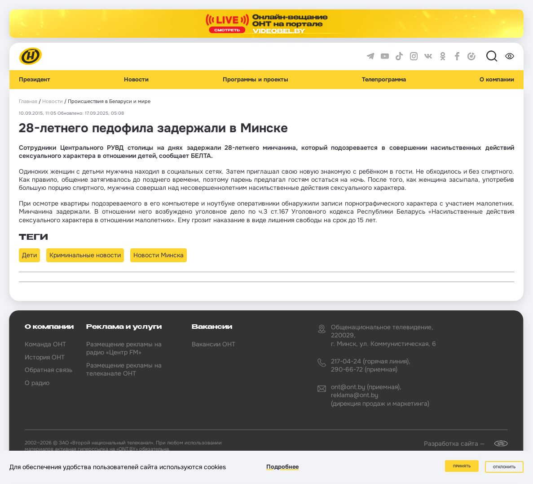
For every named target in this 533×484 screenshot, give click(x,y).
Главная (28, 101)
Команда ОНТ (45, 344)
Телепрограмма (384, 79)
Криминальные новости (85, 255)
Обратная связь (48, 370)
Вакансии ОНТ (213, 344)
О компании (497, 79)
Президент (34, 79)
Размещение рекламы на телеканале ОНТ (124, 369)
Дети (29, 255)
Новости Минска (158, 255)
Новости (136, 79)
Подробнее (282, 467)
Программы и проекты (255, 79)
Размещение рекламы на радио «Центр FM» (124, 348)
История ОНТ (45, 357)
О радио (37, 383)
